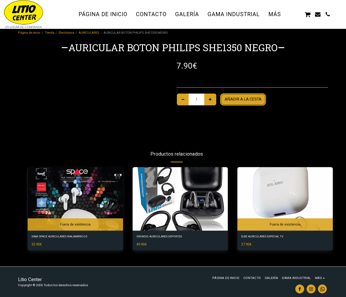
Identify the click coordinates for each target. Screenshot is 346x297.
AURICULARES (89, 32)
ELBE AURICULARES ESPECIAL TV (271, 237)
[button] (297, 14)
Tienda (49, 32)
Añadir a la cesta (243, 99)
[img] (75, 199)
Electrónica (66, 32)
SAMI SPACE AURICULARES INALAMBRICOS (71, 237)
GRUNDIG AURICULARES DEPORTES (168, 237)
